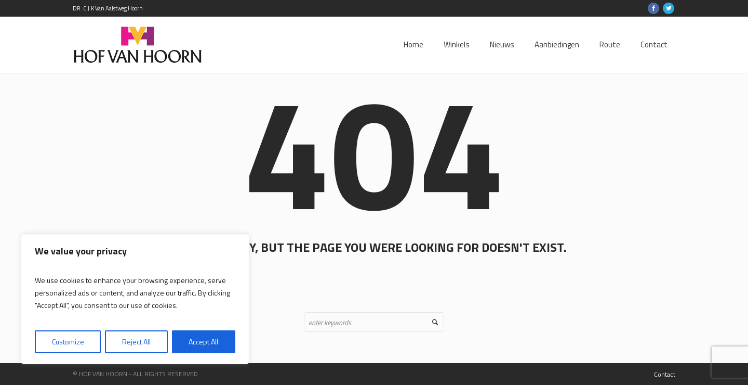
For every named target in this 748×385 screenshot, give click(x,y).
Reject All (136, 341)
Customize (68, 341)
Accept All (203, 341)
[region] (135, 299)
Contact (664, 374)
